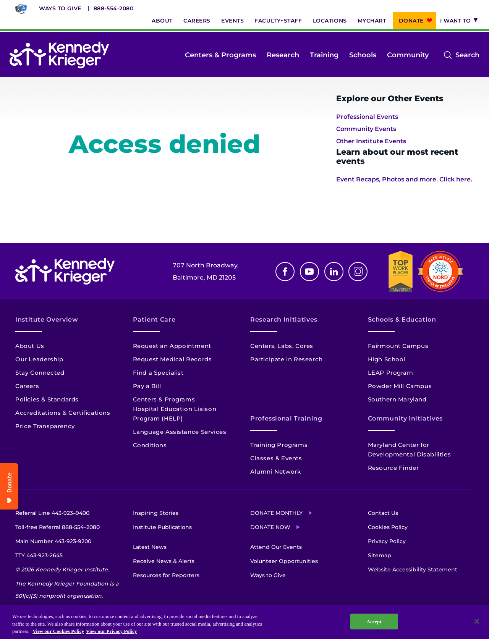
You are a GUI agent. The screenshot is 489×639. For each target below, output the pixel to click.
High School (387, 359)
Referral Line (52, 513)
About (162, 20)
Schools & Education (402, 319)
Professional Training (286, 418)
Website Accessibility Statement (412, 569)
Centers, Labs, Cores (281, 345)
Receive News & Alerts (163, 561)
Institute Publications (162, 527)
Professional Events (367, 116)
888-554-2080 (114, 8)
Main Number (53, 541)
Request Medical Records (172, 359)
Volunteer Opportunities (284, 561)
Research (283, 55)
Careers (196, 20)
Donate (411, 20)
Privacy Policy (387, 541)
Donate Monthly (276, 513)
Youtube (309, 271)
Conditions (150, 445)
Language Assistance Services (180, 431)
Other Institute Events (371, 141)
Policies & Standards (47, 399)
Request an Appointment (172, 345)
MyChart (372, 20)
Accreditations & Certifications (62, 412)
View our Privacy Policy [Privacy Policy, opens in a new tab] (111, 631)
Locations (330, 20)
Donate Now (270, 527)
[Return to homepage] (59, 55)
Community (408, 55)
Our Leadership (39, 359)
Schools (362, 55)
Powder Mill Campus (400, 386)
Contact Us (383, 513)
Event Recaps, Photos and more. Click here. (404, 179)
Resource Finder (393, 467)
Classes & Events (276, 458)
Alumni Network (275, 471)
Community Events (366, 129)
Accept (374, 621)
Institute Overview (46, 319)
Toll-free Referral (57, 527)
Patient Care (154, 319)
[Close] (476, 621)
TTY (39, 555)
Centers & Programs (220, 55)
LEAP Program (390, 372)
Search (467, 55)
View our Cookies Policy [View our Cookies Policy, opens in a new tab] (58, 631)
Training (324, 55)
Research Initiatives (283, 319)
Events (232, 20)
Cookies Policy (388, 527)
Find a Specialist (158, 372)
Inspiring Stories (155, 513)
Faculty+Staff (278, 20)
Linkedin (333, 271)
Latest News (150, 547)
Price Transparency (45, 426)
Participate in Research (286, 359)
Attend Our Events (276, 547)
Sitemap (379, 555)
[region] (244, 622)
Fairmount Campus (398, 345)
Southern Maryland (397, 399)
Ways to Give (60, 8)
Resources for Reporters (166, 575)
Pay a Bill (147, 386)
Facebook (285, 271)
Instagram (358, 271)
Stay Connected (39, 372)
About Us (29, 345)
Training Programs (279, 444)
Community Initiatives (405, 418)
